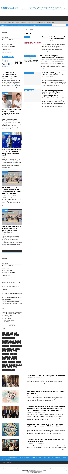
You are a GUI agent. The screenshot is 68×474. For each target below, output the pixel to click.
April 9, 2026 (30, 387)
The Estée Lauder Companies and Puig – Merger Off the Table (9, 74)
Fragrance (18, 356)
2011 (3, 342)
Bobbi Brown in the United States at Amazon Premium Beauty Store (46, 402)
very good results (8, 325)
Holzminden (5, 364)
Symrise (4, 380)
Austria (16, 345)
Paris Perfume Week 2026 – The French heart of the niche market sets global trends (11, 152)
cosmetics (18, 350)
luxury (9, 366)
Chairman (5, 350)
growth (9, 361)
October (5, 372)
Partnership (11, 372)
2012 (7, 342)
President (12, 374)
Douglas (11, 353)
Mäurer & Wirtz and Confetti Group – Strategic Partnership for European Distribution (12, 112)
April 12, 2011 (46, 76)
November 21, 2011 (45, 59)
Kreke (4, 366)
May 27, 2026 (6, 78)
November (14, 369)
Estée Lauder (6, 356)
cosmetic (11, 350)
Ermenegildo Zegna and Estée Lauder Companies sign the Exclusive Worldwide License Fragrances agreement (52, 93)
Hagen (14, 361)
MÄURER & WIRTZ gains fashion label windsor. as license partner (53, 74)
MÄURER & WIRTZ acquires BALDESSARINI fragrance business (52, 57)
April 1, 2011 (46, 97)
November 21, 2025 (32, 422)
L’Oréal (14, 366)
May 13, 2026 (6, 195)
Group (4, 361)
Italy (11, 364)
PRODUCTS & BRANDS (41, 22)
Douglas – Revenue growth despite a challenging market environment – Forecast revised (11, 229)
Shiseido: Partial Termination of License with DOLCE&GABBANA (53, 38)
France (11, 358)
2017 (11, 342)
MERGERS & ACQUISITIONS (21, 22)
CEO (14, 348)
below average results (9, 330)
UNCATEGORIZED (6, 49)
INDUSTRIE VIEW (50, 22)
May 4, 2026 (5, 234)
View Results (12, 335)
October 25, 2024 (32, 453)
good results (7, 327)
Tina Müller (11, 380)
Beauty (4, 348)
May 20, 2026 (6, 157)
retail (4, 377)
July (16, 364)
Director (5, 353)
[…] (57, 51)
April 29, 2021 (46, 40)
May (9, 369)
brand (9, 348)
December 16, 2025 (32, 405)
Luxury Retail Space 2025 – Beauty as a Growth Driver (46, 386)
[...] (2, 88)
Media (20, 19)
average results (7, 328)
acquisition (5, 345)
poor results (6, 331)
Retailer (9, 377)
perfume (18, 372)
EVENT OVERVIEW (31, 22)
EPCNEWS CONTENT (52, 17)
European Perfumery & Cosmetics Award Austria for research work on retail (45, 451)
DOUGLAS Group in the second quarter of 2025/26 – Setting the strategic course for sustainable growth (11, 190)
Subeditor (53, 40)
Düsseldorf (17, 353)
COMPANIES (3, 22)
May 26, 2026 (6, 117)
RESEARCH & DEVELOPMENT (8, 46)
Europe (12, 356)
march (4, 369)
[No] (66, 470)
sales (14, 377)
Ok (28, 472)
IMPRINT (14, 19)
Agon (11, 345)
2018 (15, 342)
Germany (17, 358)
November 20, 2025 (32, 438)
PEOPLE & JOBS (11, 22)
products (18, 374)
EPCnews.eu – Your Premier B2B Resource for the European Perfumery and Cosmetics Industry (23, 17)
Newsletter (26, 19)
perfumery (5, 374)
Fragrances (5, 358)
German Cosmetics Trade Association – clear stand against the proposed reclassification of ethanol (45, 435)
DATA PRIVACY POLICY (6, 19)
